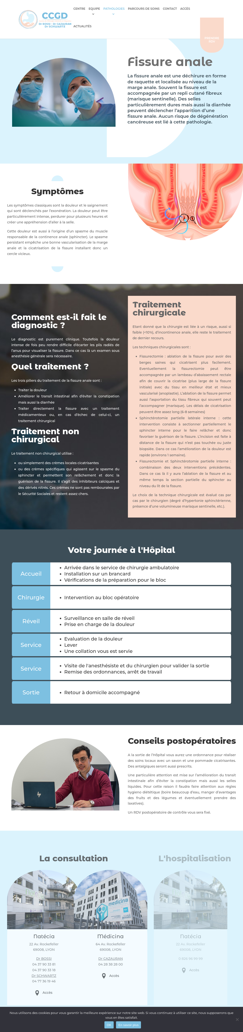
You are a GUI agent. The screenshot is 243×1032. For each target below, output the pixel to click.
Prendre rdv (224, 22)
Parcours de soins (141, 8)
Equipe (91, 8)
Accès (182, 8)
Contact (167, 8)
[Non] (237, 1019)
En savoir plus (128, 1025)
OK (109, 1025)
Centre (76, 8)
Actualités (200, 8)
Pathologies (111, 8)
